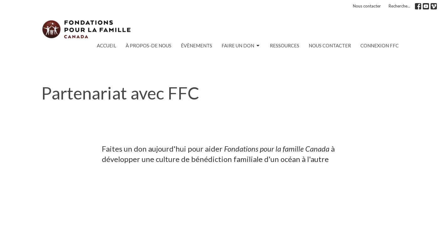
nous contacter (330, 45)
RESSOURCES (284, 45)
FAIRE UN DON (241, 46)
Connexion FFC (379, 45)
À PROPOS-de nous (148, 45)
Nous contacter (367, 5)
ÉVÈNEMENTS (196, 45)
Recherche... (399, 5)
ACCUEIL (106, 45)
